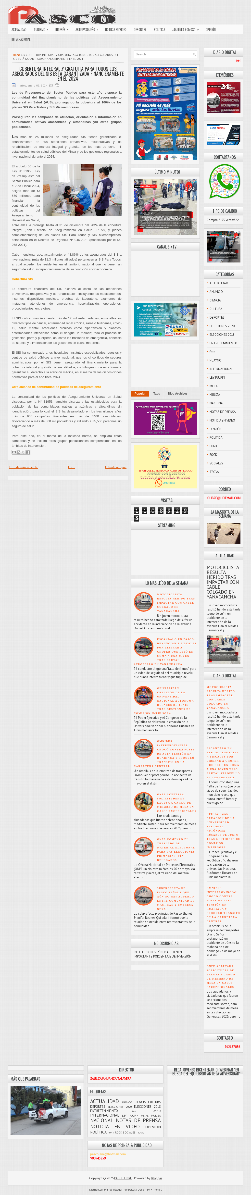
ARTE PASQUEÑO (88, 28)
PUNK (213, 446)
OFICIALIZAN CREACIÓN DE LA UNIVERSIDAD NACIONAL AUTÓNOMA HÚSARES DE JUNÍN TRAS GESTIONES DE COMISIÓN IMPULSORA (164, 701)
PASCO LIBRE (123, 1178)
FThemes (156, 1189)
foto (212, 352)
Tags (156, 393)
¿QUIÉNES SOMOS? (187, 28)
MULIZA (215, 395)
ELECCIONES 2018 (222, 335)
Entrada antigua (115, 467)
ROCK (213, 455)
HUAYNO (215, 360)
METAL (214, 386)
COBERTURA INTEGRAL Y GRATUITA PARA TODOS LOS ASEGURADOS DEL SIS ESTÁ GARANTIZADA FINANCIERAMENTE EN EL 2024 (68, 73)
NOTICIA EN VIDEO (115, 29)
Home (17, 55)
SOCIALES (216, 463)
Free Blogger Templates (121, 1189)
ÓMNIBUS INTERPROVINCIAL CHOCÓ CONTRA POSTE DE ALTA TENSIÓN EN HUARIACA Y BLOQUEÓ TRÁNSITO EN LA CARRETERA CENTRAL (164, 754)
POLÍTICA (159, 29)
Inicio (71, 467)
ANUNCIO (216, 292)
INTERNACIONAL (21, 39)
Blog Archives (178, 393)
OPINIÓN (211, 29)
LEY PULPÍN (217, 377)
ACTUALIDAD (19, 29)
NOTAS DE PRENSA (223, 412)
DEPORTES (140, 29)
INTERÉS (63, 28)
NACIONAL (217, 403)
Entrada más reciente (23, 467)
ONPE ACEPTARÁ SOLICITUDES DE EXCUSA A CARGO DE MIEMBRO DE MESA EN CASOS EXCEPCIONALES (176, 802)
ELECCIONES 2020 (222, 326)
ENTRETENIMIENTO (223, 343)
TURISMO (43, 28)
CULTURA (216, 309)
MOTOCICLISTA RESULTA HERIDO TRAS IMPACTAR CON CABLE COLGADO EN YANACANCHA (176, 602)
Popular (140, 393)
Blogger (156, 1178)
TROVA (214, 472)
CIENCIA (215, 300)
